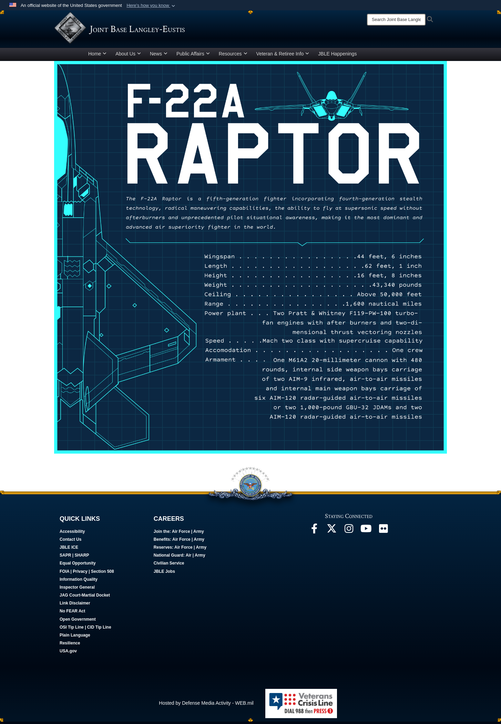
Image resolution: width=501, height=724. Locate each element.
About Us (128, 56)
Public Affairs (193, 56)
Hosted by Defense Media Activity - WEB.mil (206, 705)
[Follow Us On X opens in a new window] (331, 533)
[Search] (396, 19)
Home (97, 56)
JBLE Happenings (337, 56)
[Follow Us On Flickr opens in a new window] (383, 533)
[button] (151, 5)
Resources (233, 56)
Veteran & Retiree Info (282, 56)
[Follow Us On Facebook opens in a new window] (314, 533)
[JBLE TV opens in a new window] (366, 533)
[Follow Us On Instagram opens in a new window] (348, 533)
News (158, 56)
